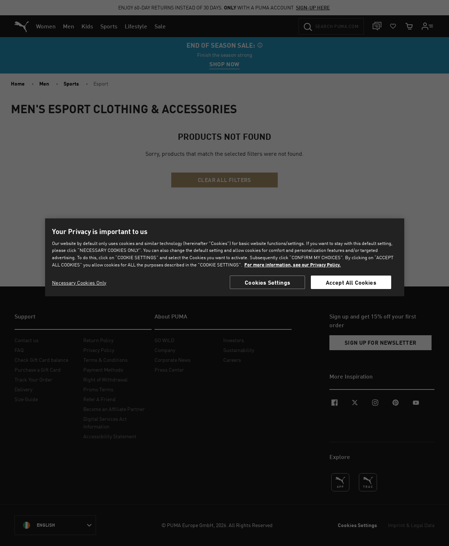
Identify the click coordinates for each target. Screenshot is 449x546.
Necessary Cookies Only (79, 283)
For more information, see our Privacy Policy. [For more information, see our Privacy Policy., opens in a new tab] (292, 265)
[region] (224, 257)
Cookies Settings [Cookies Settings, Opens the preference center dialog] (267, 282)
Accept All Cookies (351, 282)
